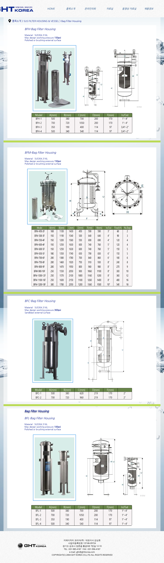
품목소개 (16, 21)
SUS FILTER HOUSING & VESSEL (41, 21)
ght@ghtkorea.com (85, 551)
